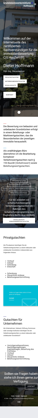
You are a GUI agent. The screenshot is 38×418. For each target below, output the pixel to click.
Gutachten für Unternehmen (12, 321)
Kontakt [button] (9, 95)
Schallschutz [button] (10, 85)
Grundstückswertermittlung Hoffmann (23, 398)
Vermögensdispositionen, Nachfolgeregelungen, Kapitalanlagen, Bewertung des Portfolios (20, 348)
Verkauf (10, 261)
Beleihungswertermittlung (18, 277)
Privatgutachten (14, 237)
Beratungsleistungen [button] (19, 193)
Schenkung (12, 273)
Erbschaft (11, 267)
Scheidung (11, 265)
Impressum (24, 396)
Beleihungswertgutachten (16, 166)
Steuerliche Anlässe (15, 275)
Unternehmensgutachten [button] (15, 81)
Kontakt (31, 386)
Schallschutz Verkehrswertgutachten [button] (19, 189)
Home (12, 396)
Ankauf (10, 263)
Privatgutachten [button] (12, 77)
